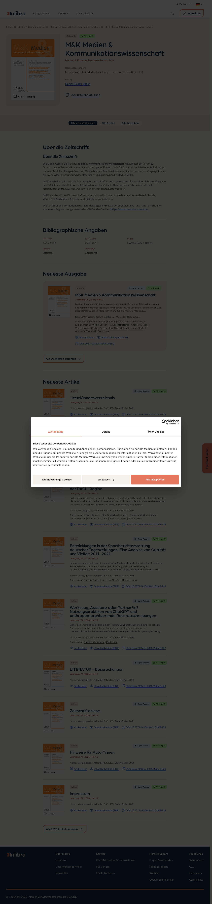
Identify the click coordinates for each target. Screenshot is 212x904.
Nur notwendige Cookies (57, 479)
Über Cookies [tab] (156, 431)
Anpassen (106, 479)
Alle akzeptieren (154, 479)
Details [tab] (106, 431)
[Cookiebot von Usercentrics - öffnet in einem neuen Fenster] (164, 422)
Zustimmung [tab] (55, 431)
